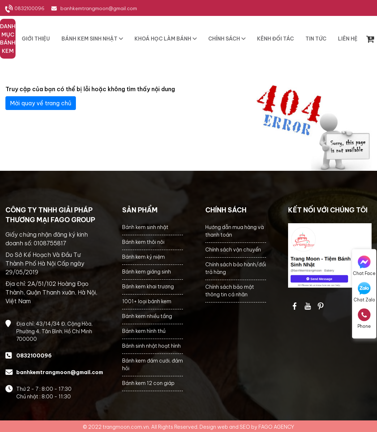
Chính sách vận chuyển (233, 249)
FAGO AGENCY (276, 427)
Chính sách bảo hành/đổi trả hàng (235, 268)
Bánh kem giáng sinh (146, 271)
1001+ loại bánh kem (146, 301)
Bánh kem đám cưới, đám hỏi (152, 364)
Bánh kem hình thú (144, 331)
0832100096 (29, 8)
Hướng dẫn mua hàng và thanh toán (234, 231)
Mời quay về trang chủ (40, 103)
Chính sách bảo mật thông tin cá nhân (229, 291)
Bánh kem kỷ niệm (143, 257)
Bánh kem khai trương (148, 286)
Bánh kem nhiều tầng (147, 316)
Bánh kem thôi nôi (143, 242)
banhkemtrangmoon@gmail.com (98, 8)
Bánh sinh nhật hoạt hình (151, 346)
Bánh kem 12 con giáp (148, 383)
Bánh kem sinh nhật (145, 227)
